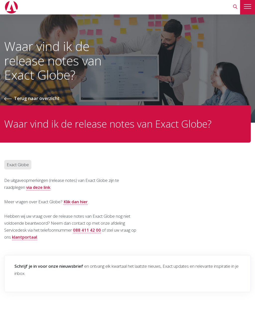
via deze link (38, 187)
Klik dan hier (76, 202)
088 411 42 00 (87, 230)
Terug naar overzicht (37, 98)
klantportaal (24, 237)
